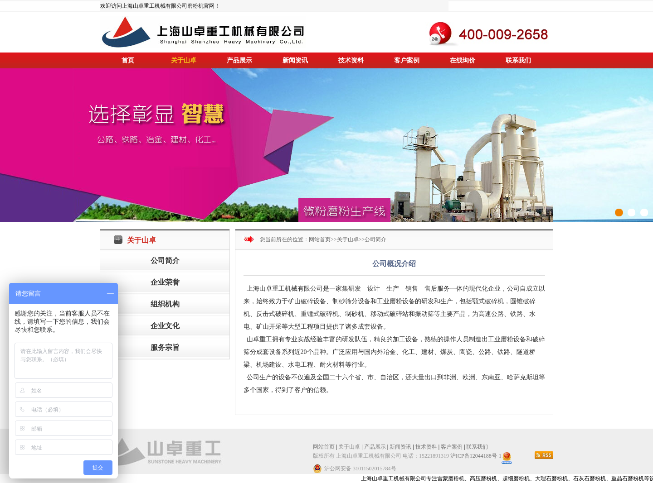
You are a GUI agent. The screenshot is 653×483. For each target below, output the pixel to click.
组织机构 (165, 304)
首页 (128, 60)
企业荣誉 (165, 282)
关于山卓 (183, 60)
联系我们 (518, 60)
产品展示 (239, 60)
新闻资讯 (295, 60)
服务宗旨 (165, 347)
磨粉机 (195, 6)
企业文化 (165, 326)
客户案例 (406, 60)
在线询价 (462, 60)
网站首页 (320, 239)
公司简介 (165, 260)
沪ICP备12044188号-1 (476, 456)
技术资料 (351, 60)
